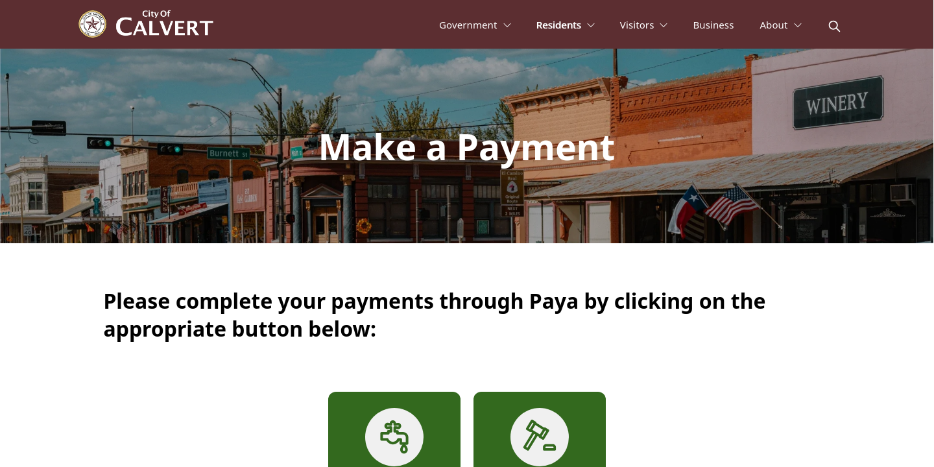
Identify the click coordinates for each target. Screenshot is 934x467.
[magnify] (834, 26)
